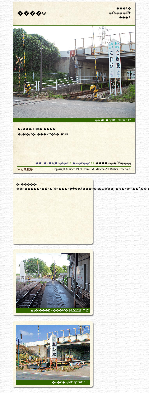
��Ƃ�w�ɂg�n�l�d (51, 163)
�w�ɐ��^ (81, 163)
